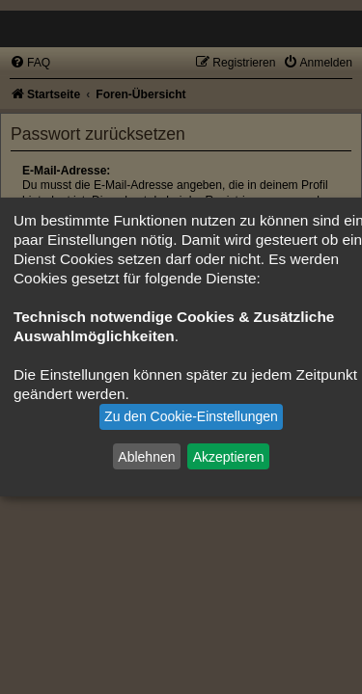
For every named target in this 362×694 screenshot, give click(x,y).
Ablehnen (146, 456)
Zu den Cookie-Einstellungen (191, 416)
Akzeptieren (229, 456)
